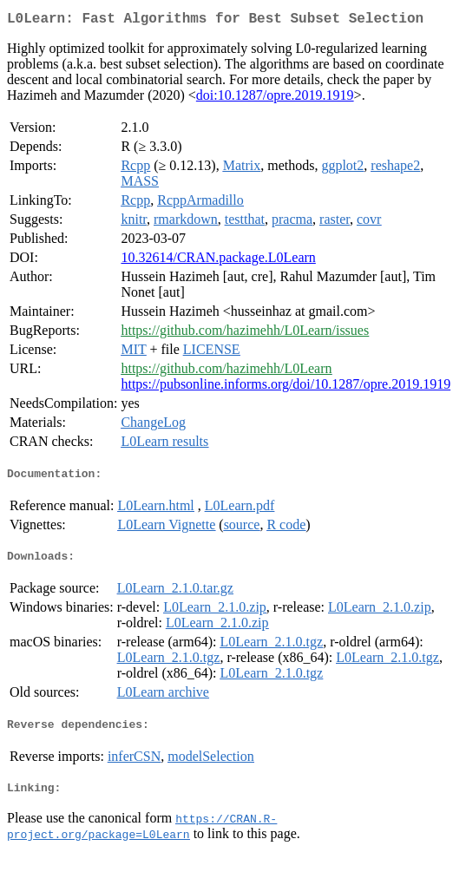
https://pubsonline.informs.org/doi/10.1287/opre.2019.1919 (285, 387)
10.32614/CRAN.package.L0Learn (218, 260)
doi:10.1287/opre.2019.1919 (275, 98)
